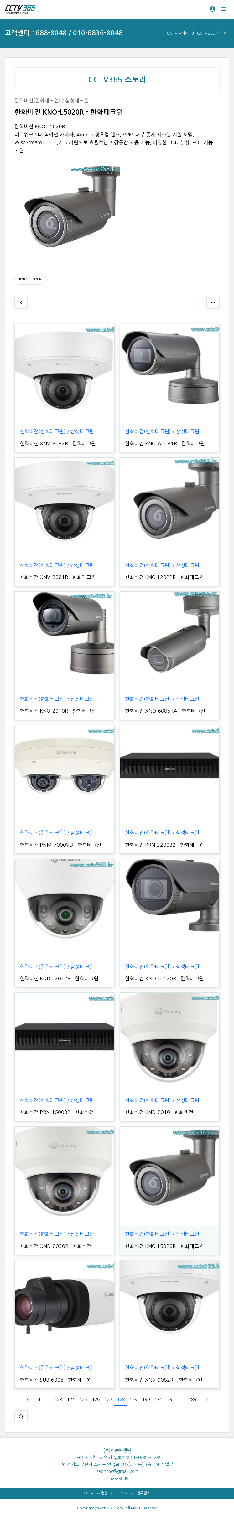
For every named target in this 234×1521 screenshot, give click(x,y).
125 (83, 1399)
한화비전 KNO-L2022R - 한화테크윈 (164, 577)
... (47, 1399)
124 (71, 1399)
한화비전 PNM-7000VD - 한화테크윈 (60, 844)
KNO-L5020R (30, 279)
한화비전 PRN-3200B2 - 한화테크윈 (164, 844)
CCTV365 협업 (96, 1493)
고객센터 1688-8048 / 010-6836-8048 (64, 33)
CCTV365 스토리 (212, 33)
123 (58, 1399)
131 (158, 1399)
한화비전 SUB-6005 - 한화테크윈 (55, 1379)
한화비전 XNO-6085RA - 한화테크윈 (165, 710)
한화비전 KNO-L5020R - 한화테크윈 (164, 1246)
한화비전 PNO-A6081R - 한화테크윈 (165, 443)
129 (133, 1399)
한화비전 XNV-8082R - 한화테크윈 (58, 443)
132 (171, 1399)
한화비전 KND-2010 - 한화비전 (159, 1112)
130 (146, 1399)
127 (108, 1399)
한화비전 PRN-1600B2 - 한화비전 (57, 1112)
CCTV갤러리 (178, 33)
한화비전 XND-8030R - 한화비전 (55, 1246)
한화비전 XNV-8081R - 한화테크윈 (58, 577)
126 (96, 1399)
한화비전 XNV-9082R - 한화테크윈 (163, 1379)
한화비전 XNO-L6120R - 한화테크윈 (164, 978)
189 (192, 1399)
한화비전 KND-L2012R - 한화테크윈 (59, 978)
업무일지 (143, 1493)
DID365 (122, 1493)
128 (121, 1399)
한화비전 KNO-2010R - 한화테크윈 (58, 710)
